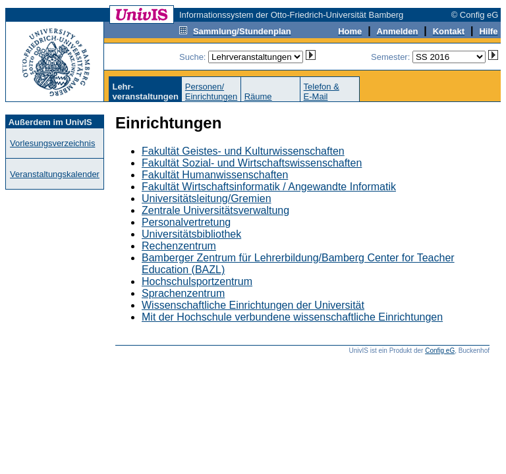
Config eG (440, 350)
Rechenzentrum (179, 245)
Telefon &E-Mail (321, 91)
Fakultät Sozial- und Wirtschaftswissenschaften (252, 163)
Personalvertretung (186, 222)
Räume (258, 96)
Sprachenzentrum (183, 293)
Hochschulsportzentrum (197, 281)
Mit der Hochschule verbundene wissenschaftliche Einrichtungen (292, 317)
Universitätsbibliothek (191, 234)
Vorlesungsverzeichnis (52, 143)
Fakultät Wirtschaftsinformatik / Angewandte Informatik (269, 186)
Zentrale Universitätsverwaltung (215, 210)
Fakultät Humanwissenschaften (215, 174)
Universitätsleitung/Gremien (206, 198)
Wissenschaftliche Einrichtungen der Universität (253, 305)
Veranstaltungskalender (54, 174)
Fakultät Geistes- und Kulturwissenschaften (243, 151)
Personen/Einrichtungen (211, 91)
